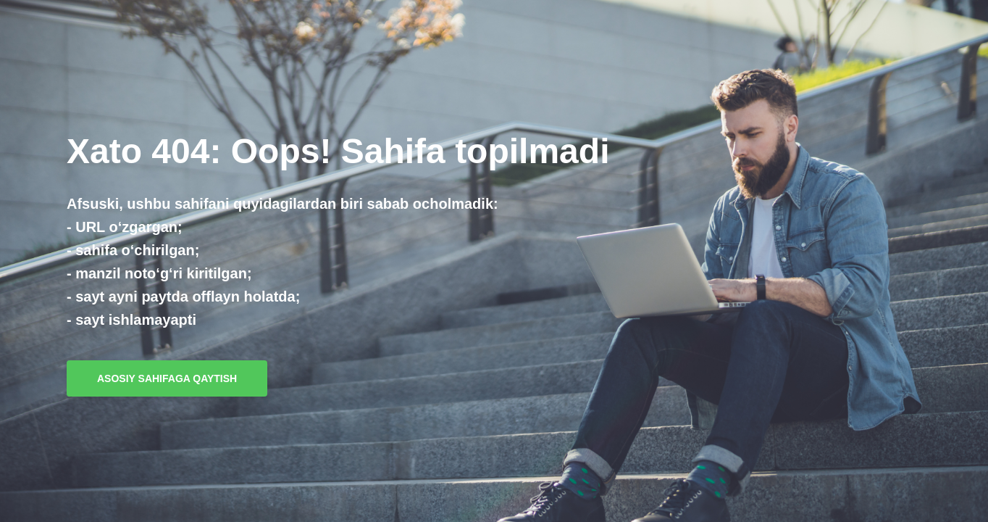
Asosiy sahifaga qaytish (167, 378)
